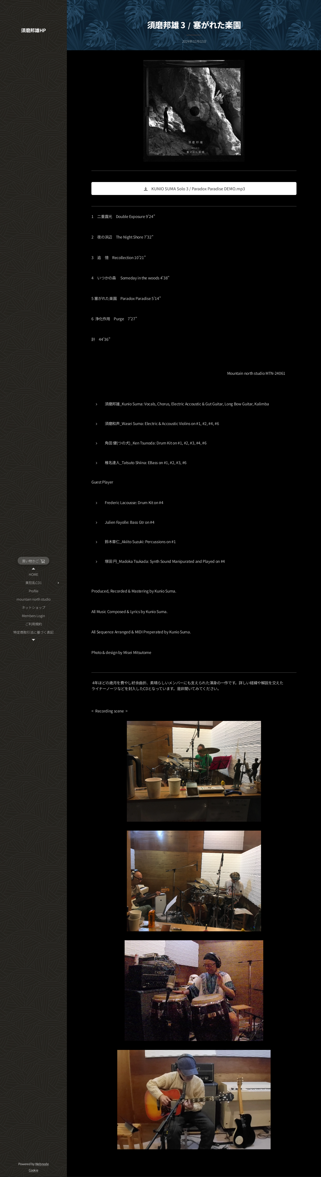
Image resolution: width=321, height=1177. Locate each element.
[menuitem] (33, 574)
